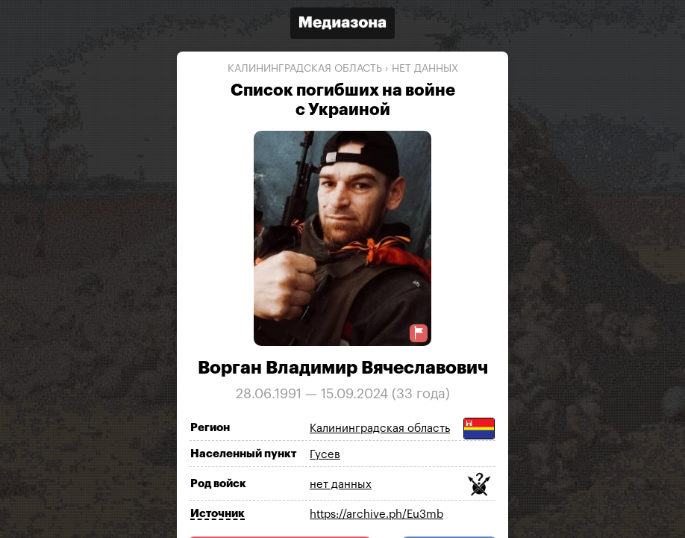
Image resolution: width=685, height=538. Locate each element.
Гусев (325, 454)
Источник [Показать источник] (217, 513)
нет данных (425, 69)
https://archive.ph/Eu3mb (376, 514)
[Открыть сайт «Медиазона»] (342, 25)
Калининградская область (305, 69)
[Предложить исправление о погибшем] (418, 333)
